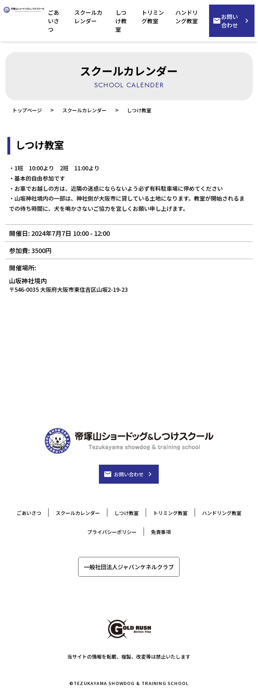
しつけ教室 (121, 20)
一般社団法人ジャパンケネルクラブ (129, 567)
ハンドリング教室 (186, 16)
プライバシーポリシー (112, 531)
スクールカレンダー (88, 16)
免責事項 (161, 531)
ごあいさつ (53, 20)
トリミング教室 (152, 16)
